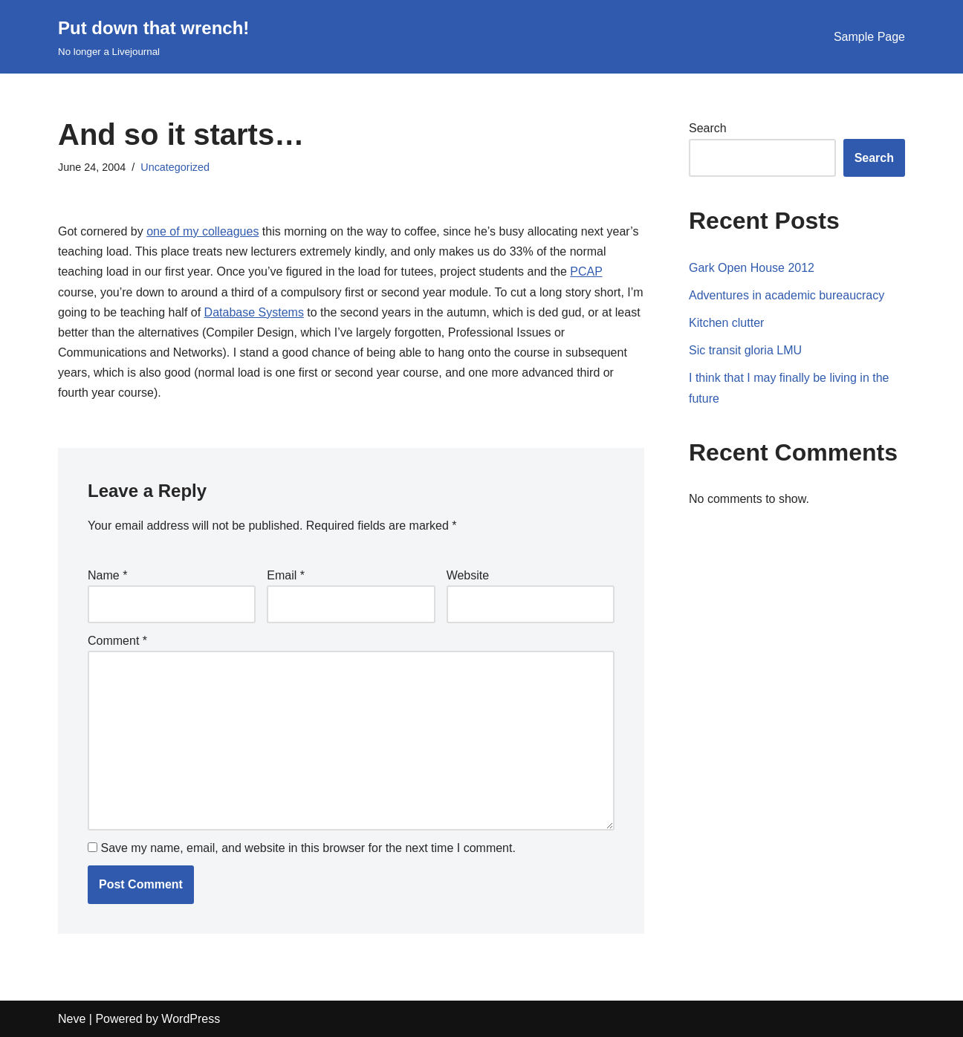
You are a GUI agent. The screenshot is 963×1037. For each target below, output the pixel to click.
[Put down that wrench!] (153, 36)
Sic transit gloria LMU (745, 350)
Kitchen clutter (726, 322)
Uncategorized (175, 167)
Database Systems (254, 312)
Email (286, 575)
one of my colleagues (202, 231)
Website (468, 575)
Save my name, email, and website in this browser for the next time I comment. (307, 848)
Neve (71, 1018)
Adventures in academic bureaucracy (786, 295)
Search (708, 128)
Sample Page (869, 36)
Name (107, 575)
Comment (117, 640)
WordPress (190, 1018)
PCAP (586, 271)
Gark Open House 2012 (751, 267)
